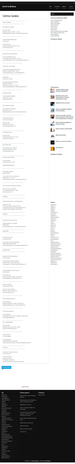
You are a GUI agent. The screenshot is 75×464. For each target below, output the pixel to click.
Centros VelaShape (55, 21)
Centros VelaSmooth (55, 36)
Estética (52, 226)
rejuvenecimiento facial (55, 248)
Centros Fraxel (54, 26)
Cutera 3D (53, 218)
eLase (52, 222)
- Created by (44, 460)
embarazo (53, 225)
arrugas (52, 206)
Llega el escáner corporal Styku (64, 128)
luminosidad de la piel (55, 243)
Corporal (52, 214)
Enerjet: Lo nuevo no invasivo (63, 141)
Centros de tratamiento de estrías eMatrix (59, 31)
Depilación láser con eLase (63, 102)
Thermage (53, 251)
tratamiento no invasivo (55, 258)
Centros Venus (54, 29)
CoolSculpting (53, 212)
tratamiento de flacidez (55, 254)
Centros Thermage (54, 25)
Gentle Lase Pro (54, 237)
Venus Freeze (53, 264)
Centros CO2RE (54, 28)
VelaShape (53, 261)
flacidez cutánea (54, 232)
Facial (52, 229)
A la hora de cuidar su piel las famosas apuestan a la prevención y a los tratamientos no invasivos (64, 117)
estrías (52, 228)
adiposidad (53, 204)
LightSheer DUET (54, 242)
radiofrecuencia (54, 247)
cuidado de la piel (54, 217)
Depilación (53, 220)
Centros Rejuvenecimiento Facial (57, 32)
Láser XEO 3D (59, 147)
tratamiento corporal (55, 253)
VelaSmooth (53, 262)
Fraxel (52, 234)
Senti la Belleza (9, 6)
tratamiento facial (54, 256)
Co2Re (52, 211)
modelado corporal (54, 245)
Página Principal (25, 386)
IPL (51, 240)
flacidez (52, 231)
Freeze (52, 236)
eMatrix (52, 223)
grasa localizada (54, 239)
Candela (52, 207)
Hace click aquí (41, 395)
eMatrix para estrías (61, 135)
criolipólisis (53, 215)
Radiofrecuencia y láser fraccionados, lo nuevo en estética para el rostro (62, 97)
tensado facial (53, 250)
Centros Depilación (54, 34)
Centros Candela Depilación (56, 20)
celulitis (52, 209)
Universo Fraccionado (55, 259)
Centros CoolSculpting (55, 23)
